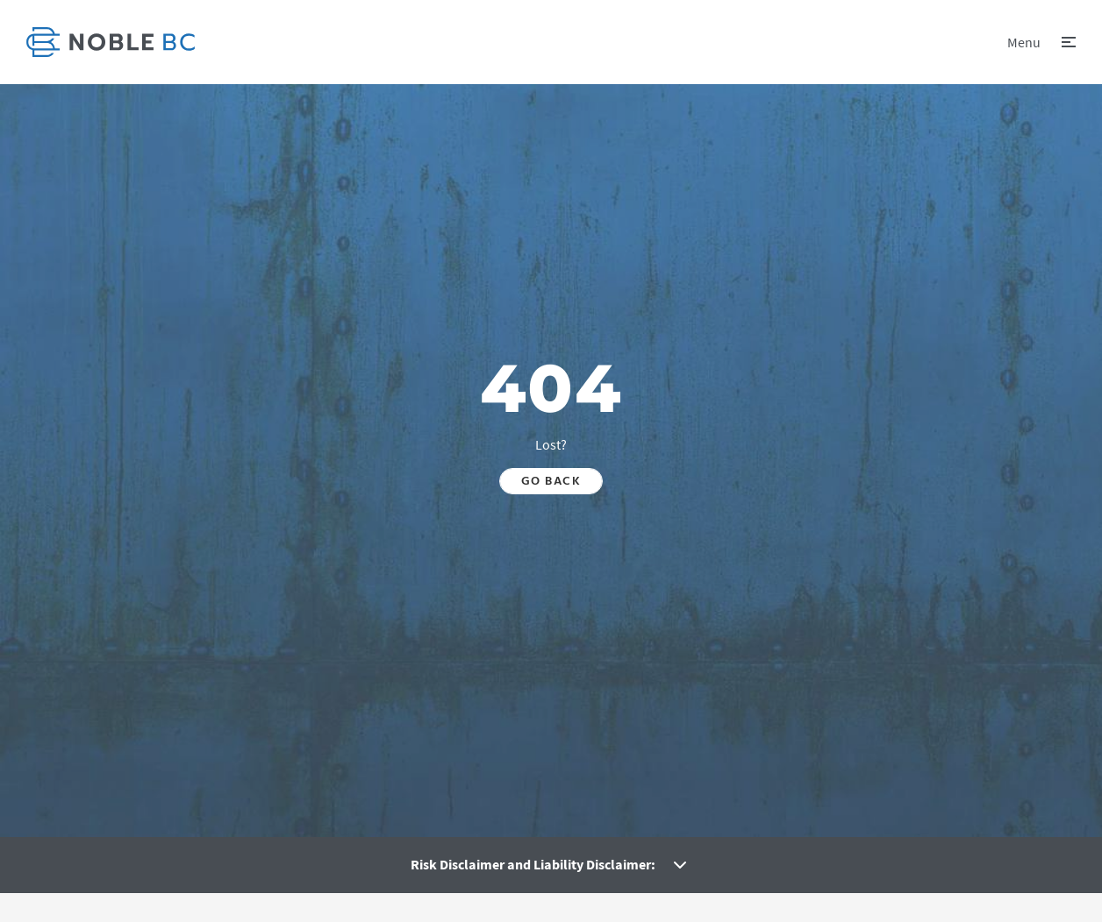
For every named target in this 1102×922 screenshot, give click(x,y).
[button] (1041, 42)
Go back (551, 481)
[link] (110, 42)
